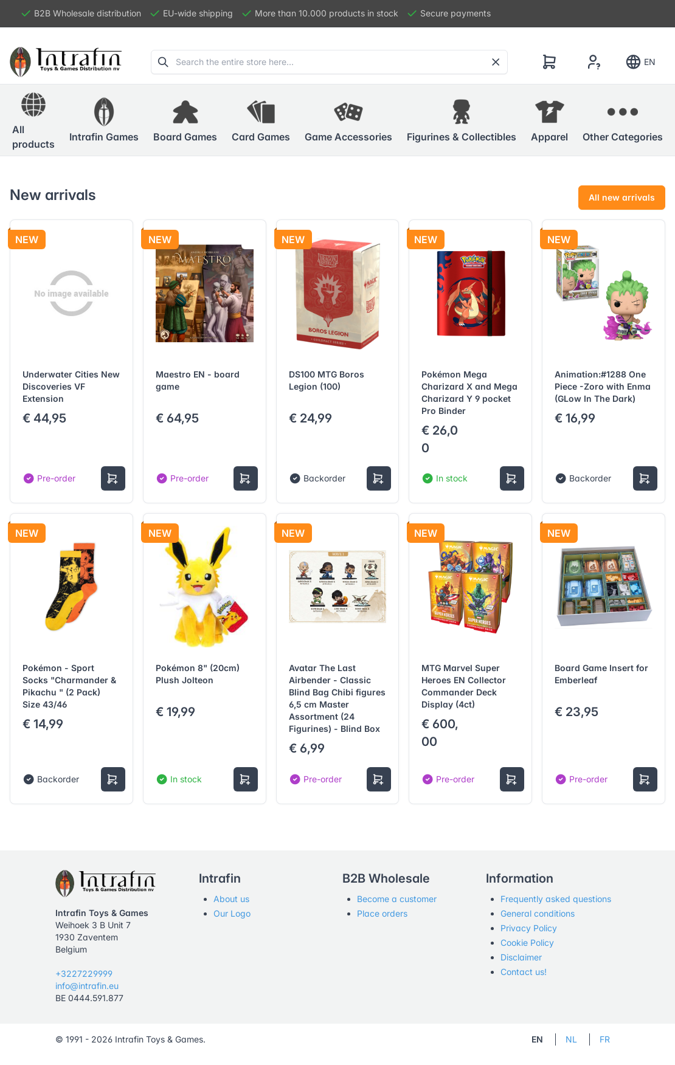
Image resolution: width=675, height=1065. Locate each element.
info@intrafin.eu (87, 986)
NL (571, 1039)
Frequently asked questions (555, 899)
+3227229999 (83, 973)
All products (33, 119)
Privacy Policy (528, 928)
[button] (104, 120)
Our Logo (232, 913)
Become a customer (397, 899)
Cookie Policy (527, 942)
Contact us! (523, 972)
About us (231, 899)
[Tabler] (66, 62)
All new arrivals (622, 197)
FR (605, 1039)
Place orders (382, 913)
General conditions (537, 913)
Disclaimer (521, 957)
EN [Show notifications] (640, 62)
